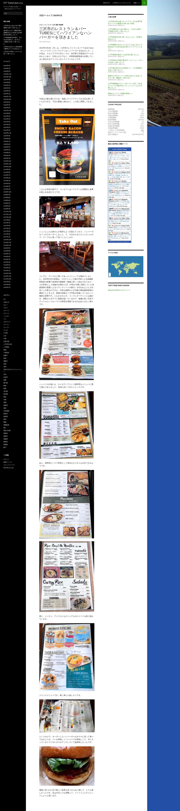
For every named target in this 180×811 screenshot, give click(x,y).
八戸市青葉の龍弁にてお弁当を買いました (123, 55)
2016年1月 (7, 270)
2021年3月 (7, 124)
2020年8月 (7, 138)
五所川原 (6, 341)
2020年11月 (7, 133)
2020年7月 (7, 141)
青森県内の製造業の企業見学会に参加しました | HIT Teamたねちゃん (119, 221)
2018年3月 (7, 209)
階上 (5, 428)
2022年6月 (7, 102)
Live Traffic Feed (119, 149)
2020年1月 (7, 158)
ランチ (49, 25)
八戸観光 (6, 347)
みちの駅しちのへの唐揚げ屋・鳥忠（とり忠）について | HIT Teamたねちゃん (119, 236)
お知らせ (6, 302)
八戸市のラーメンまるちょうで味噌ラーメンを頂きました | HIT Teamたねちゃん (119, 193)
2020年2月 (7, 155)
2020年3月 (7, 152)
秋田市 (6, 414)
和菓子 (6, 355)
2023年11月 (7, 74)
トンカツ (6, 316)
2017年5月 (7, 228)
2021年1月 (7, 130)
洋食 (5, 399)
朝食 (5, 388)
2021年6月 (7, 116)
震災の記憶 (7, 430)
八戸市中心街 (8, 344)
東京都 (6, 394)
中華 (5, 338)
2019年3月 (7, 186)
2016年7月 (7, 254)
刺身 (5, 350)
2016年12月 (7, 239)
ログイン (6, 459)
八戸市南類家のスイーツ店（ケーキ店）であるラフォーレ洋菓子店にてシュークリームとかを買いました (125, 85)
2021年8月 (7, 113)
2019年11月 (7, 164)
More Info (126, 241)
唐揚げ (6, 361)
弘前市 (6, 377)
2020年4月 (7, 150)
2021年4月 (7, 122)
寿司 (5, 366)
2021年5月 (7, 119)
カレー (6, 305)
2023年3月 (7, 91)
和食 (5, 358)
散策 (5, 385)
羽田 (5, 419)
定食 (5, 364)
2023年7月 (7, 85)
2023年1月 (7, 94)
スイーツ (6, 310)
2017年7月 (7, 223)
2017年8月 (7, 220)
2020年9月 (7, 136)
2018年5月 (7, 203)
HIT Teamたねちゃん (13, 3)
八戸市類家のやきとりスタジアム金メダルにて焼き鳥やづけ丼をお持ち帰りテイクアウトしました (125, 47)
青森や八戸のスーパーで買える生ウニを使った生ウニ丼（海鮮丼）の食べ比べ (125, 77)
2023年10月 (7, 77)
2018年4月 (7, 206)
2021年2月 (7, 127)
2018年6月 (7, 200)
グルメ (41, 25)
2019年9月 (7, 169)
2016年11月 (7, 242)
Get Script (119, 241)
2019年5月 (7, 181)
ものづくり (7, 322)
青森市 (6, 433)
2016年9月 (7, 248)
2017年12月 (7, 211)
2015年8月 (7, 284)
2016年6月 (7, 256)
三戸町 (6, 333)
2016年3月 (7, 265)
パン (45, 25)
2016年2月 (7, 268)
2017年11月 (7, 214)
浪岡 (5, 402)
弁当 (5, 374)
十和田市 (6, 352)
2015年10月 (7, 279)
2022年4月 (7, 108)
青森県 (61, 25)
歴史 (5, 397)
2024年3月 (7, 71)
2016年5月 (7, 259)
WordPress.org (8, 468)
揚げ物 (6, 383)
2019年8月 (7, 172)
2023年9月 (7, 79)
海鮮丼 (6, 405)
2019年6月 (7, 178)
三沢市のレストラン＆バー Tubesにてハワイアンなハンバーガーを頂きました (65, 33)
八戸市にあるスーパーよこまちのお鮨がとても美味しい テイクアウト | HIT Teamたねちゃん (119, 166)
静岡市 (6, 442)
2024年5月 (7, 68)
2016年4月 (7, 262)
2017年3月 (7, 231)
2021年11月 (7, 110)
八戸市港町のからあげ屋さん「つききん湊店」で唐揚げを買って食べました (125, 30)
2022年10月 (7, 99)
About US (106, 3)
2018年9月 (7, 195)
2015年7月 (7, 287)
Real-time (112, 241)
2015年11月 (7, 276)
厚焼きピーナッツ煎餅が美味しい (120, 93)
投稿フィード (8, 462)
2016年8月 (7, 251)
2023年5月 (7, 88)
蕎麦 (5, 422)
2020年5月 (7, 147)
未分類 (6, 391)
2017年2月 (7, 234)
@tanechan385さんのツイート (119, 290)
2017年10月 (7, 217)
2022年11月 (7, 96)
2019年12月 (7, 161)
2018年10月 (7, 192)
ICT (5, 299)
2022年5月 (7, 105)
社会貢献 (6, 411)
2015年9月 (7, 282)
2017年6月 (7, 225)
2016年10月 (7, 245)
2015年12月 (7, 273)
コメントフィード (9, 465)
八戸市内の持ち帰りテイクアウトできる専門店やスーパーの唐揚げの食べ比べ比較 (125, 22)
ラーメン (6, 324)
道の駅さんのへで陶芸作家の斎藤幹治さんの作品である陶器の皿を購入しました (13, 33)
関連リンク (137, 3)
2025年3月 (7, 65)
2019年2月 (7, 189)
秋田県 (6, 416)
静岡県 (6, 444)
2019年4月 (7, 183)
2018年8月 (7, 197)
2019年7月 (7, 175)
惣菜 (57, 25)
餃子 (5, 447)
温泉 (5, 408)
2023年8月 (7, 82)
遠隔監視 (6, 425)
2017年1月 (7, 237)
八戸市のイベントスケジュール (122, 3)
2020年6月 (7, 144)
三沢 (53, 25)
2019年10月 (7, 166)
